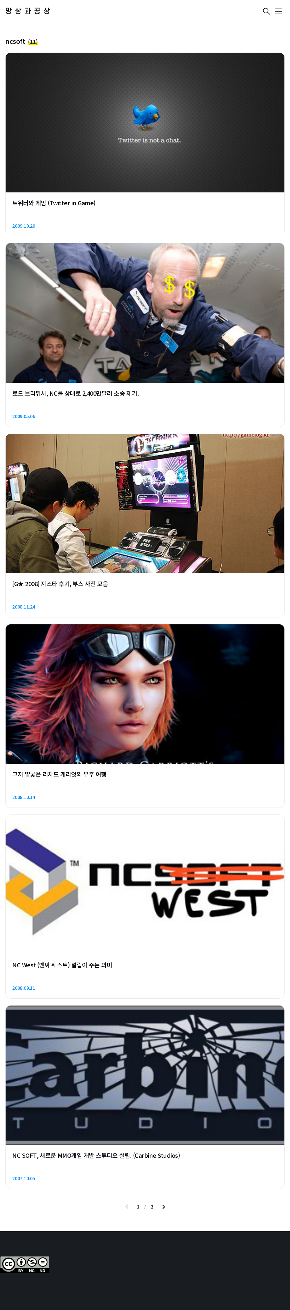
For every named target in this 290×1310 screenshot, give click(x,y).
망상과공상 (29, 11)
